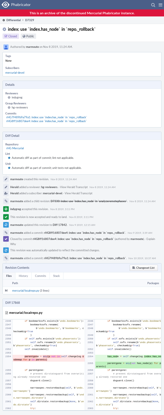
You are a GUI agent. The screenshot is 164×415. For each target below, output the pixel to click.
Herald (14, 187)
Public (30, 36)
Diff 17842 (60, 225)
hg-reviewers (20, 107)
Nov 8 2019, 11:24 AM (64, 179)
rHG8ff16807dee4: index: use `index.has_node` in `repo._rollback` (46, 121)
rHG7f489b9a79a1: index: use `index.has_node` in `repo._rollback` (46, 117)
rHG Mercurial (15, 148)
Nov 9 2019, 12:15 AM (82, 224)
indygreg (17, 97)
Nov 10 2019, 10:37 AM (142, 258)
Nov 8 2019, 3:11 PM (62, 209)
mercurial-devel (14, 73)
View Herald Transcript (74, 187)
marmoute (32, 47)
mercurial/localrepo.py (25, 290)
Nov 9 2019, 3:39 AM (140, 232)
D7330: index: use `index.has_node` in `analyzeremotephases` (89, 201)
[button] (160, 4)
